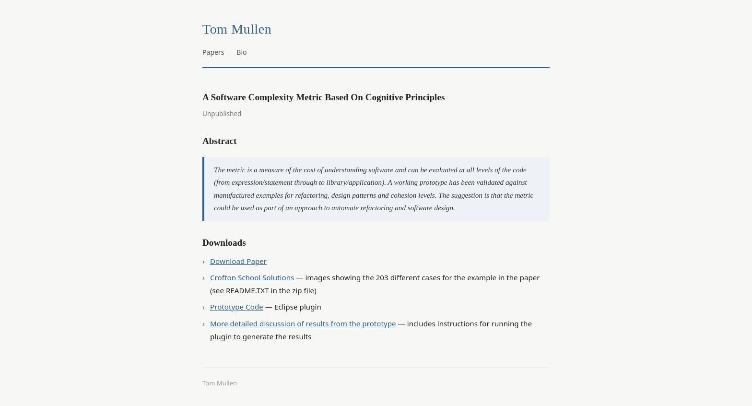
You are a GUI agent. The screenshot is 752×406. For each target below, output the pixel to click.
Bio (241, 52)
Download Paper (238, 261)
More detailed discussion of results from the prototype (303, 323)
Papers (213, 52)
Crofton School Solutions (252, 277)
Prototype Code (236, 306)
